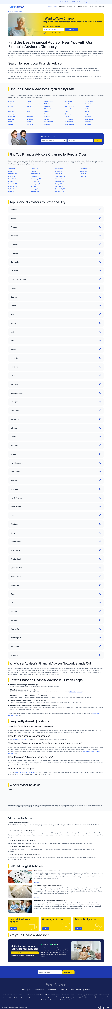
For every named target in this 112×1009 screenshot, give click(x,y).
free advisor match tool (20, 739)
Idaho (28, 104)
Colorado (11, 114)
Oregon (67, 116)
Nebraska (47, 116)
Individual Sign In (63, 2)
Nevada (46, 119)
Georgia (10, 124)
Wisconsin (88, 121)
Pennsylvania (69, 119)
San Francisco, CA (85, 169)
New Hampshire (48, 121)
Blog (75, 6)
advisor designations (75, 692)
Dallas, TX (11, 189)
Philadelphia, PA (60, 176)
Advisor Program (82, 6)
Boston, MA (11, 176)
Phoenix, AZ (58, 179)
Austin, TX (11, 171)
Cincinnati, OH (12, 184)
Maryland (30, 124)
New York (68, 104)
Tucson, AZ (83, 176)
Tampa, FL (83, 174)
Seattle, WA (83, 171)
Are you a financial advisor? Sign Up (94, 2)
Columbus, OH (12, 186)
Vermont (87, 111)
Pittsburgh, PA (59, 181)
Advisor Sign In (76, 2)
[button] (56, 209)
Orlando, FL (58, 174)
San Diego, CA (59, 191)
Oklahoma (68, 114)
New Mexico (68, 101)
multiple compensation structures (24, 772)
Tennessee (88, 104)
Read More (36, 882)
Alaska (10, 104)
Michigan (47, 104)
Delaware (11, 119)
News (96, 6)
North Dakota (69, 109)
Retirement (62, 6)
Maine (29, 121)
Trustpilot (11, 790)
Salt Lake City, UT (60, 186)
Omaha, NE (58, 171)
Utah (86, 109)
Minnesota (47, 106)
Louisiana (30, 119)
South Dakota (89, 101)
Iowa (28, 111)
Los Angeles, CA (36, 184)
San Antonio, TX (60, 189)
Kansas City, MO (36, 179)
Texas (87, 106)
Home (9, 11)
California (11, 111)
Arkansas (11, 109)
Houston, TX (34, 171)
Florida (10, 121)
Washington (88, 116)
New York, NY (59, 169)
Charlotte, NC (12, 179)
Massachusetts (48, 101)
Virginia (87, 114)
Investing (69, 6)
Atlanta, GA (11, 169)
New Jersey (47, 124)
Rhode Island (69, 121)
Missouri (46, 111)
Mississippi (47, 109)
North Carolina (69, 106)
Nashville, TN (35, 191)
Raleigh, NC (58, 184)
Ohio (66, 111)
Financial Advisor (52, 6)
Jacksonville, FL (36, 176)
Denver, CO (34, 169)
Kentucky (30, 116)
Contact (101, 6)
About (91, 6)
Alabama (11, 101)
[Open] (64, 140)
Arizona (10, 106)
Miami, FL (34, 186)
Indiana (29, 109)
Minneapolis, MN (36, 189)
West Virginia (89, 119)
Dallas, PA (11, 191)
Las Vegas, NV (35, 181)
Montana (46, 114)
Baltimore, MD (12, 174)
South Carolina (69, 124)
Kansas (29, 114)
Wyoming (88, 124)
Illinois (29, 106)
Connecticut (12, 116)
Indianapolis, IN (35, 174)
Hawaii (29, 101)
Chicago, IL (11, 181)
